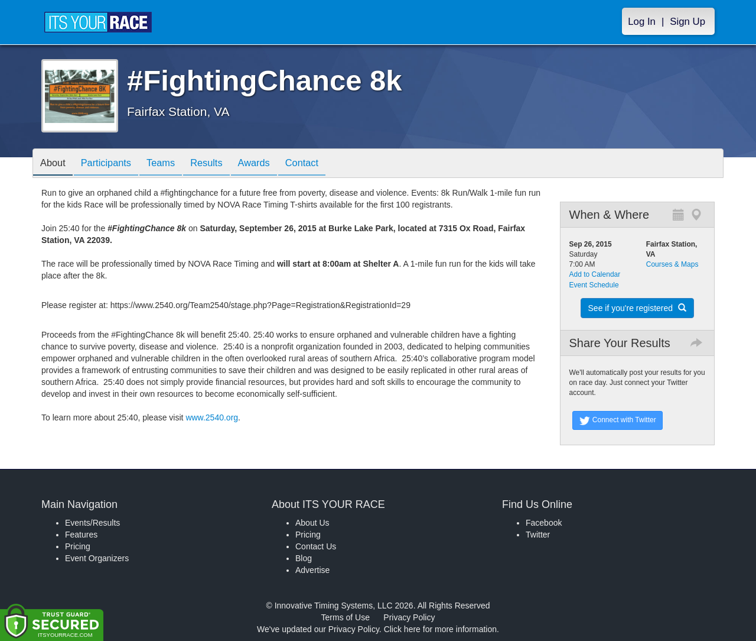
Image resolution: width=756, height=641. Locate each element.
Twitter (538, 534)
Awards (274, 164)
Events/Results (92, 522)
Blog (303, 558)
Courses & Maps (672, 264)
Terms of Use (345, 617)
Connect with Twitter (617, 420)
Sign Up (687, 21)
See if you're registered (637, 308)
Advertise (312, 570)
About (55, 164)
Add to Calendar (595, 274)
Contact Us (315, 546)
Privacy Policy (409, 617)
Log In (642, 21)
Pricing (77, 546)
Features (81, 534)
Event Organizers (97, 558)
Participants (113, 164)
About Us (312, 522)
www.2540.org (211, 417)
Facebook (544, 522)
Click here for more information (440, 629)
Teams (172, 164)
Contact (326, 164)
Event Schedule (594, 285)
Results (222, 164)
